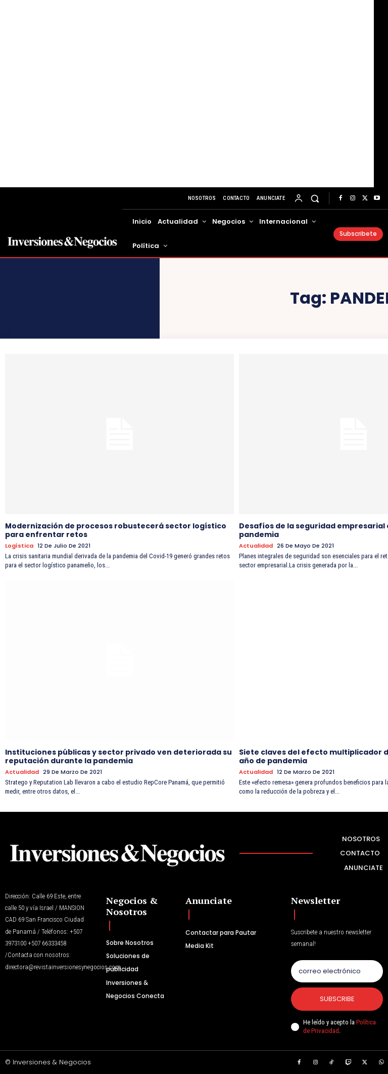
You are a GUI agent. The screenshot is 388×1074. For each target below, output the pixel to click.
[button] (315, 198)
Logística (19, 546)
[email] (337, 971)
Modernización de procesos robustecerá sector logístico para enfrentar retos (115, 530)
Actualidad (256, 546)
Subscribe (337, 999)
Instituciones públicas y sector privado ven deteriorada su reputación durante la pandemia (118, 756)
